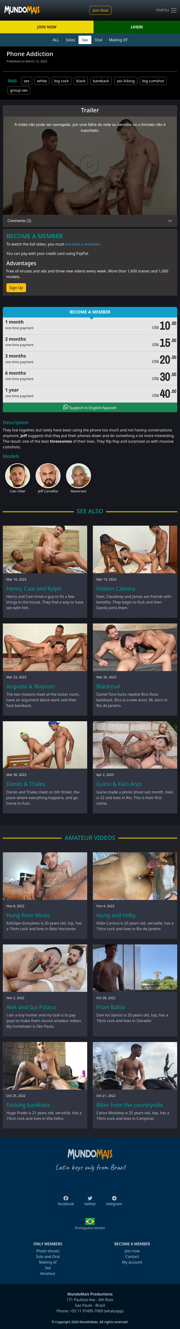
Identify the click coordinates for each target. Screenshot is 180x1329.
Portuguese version (90, 1228)
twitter (90, 1202)
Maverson (78, 491)
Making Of (118, 39)
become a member (82, 244)
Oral (98, 39)
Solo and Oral (48, 1256)
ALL (56, 39)
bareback (101, 80)
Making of (47, 1262)
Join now (132, 1250)
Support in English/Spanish (89, 407)
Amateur (47, 1273)
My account (132, 1262)
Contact (132, 1256)
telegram (114, 1202)
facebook (66, 1202)
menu (166, 10)
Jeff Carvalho (48, 491)
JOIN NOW (46, 27)
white (42, 80)
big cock (61, 80)
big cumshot (153, 80)
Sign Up (16, 287)
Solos (70, 39)
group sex (19, 90)
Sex (85, 39)
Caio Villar (17, 491)
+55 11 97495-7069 (86, 1311)
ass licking (126, 80)
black (80, 80)
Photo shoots (47, 1250)
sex (27, 80)
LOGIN (137, 27)
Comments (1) (19, 221)
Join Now (100, 10)
